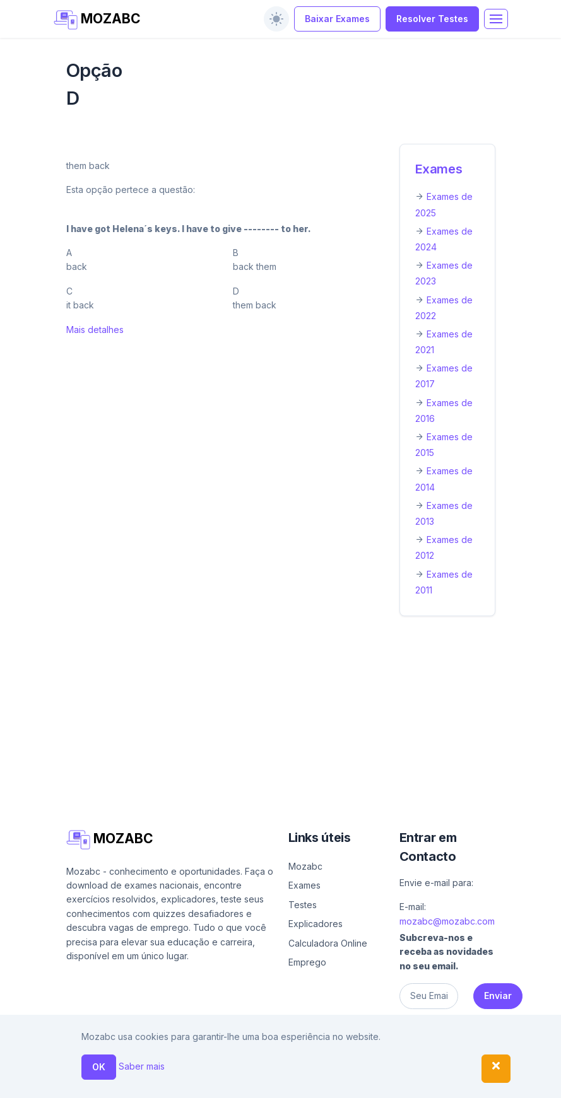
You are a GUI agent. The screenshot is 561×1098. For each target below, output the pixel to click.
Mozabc (305, 866)
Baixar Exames (337, 18)
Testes (302, 904)
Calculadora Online (327, 943)
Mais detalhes (95, 329)
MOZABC (97, 20)
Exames (439, 169)
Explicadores (315, 923)
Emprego (307, 962)
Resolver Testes (432, 18)
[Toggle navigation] (496, 19)
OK (98, 1066)
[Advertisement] (280, 719)
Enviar (498, 995)
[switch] (276, 19)
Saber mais (142, 1066)
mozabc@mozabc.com (447, 921)
